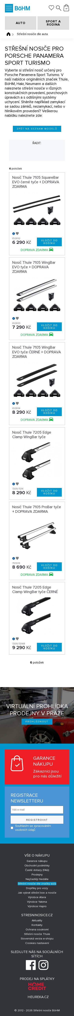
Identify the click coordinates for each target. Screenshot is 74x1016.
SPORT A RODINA (53, 23)
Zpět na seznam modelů (37, 128)
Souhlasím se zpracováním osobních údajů (31, 828)
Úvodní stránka (8, 34)
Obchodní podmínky (37, 865)
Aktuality (37, 920)
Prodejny (37, 874)
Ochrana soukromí (37, 929)
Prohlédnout (37, 721)
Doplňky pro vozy (37, 888)
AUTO (20, 23)
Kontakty (37, 925)
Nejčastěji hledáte (37, 879)
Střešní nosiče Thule (37, 934)
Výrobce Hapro (37, 906)
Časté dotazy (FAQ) (37, 870)
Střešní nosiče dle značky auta (37, 883)
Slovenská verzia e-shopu (37, 938)
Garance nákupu (37, 861)
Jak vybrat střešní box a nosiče (37, 892)
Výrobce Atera (37, 897)
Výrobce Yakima (37, 901)
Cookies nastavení (37, 943)
